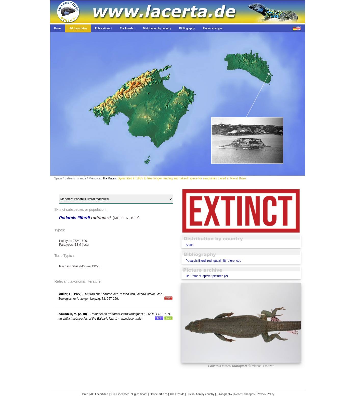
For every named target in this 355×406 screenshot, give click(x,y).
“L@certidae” (139, 394)
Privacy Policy (265, 394)
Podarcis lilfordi (74, 218)
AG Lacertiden (99, 394)
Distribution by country (200, 394)
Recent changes (244, 394)
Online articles (158, 394)
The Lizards (177, 394)
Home (84, 394)
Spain (189, 245)
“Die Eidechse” (119, 394)
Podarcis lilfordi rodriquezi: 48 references (213, 261)
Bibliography (224, 394)
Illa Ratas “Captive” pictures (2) (207, 276)
